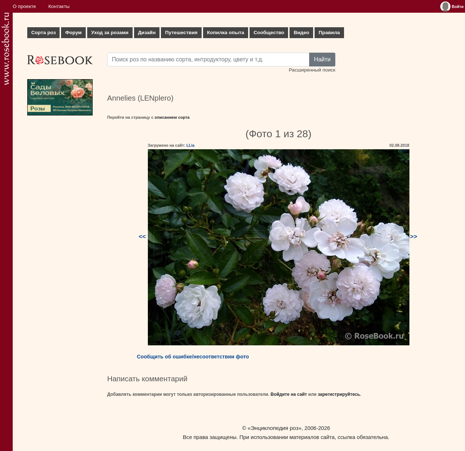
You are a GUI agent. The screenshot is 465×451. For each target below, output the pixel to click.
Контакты (59, 6)
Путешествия (181, 32)
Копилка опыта (225, 32)
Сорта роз (43, 32)
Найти (322, 59)
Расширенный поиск (312, 70)
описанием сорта (172, 117)
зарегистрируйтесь (339, 394)
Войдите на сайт (289, 394)
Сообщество (269, 32)
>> (413, 236)
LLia (190, 145)
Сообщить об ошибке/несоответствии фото (193, 356)
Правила (329, 32)
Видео (301, 32)
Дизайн (147, 32)
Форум (73, 32)
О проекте (24, 6)
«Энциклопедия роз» (275, 428)
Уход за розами (110, 32)
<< (142, 236)
